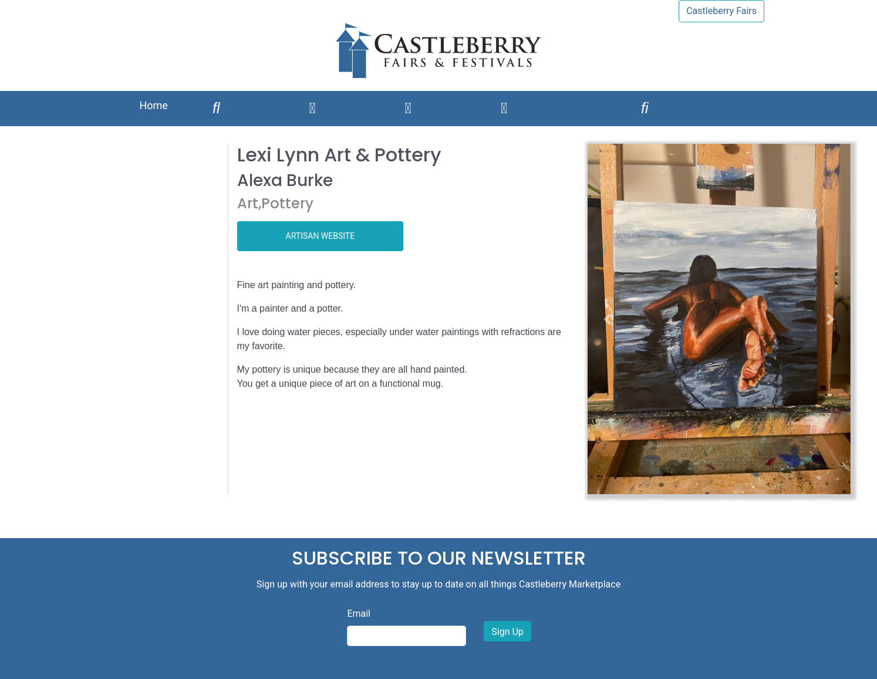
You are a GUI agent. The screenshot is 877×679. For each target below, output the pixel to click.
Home (153, 105)
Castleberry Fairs (721, 10)
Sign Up (507, 631)
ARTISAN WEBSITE (320, 236)
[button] (607, 319)
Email (358, 613)
